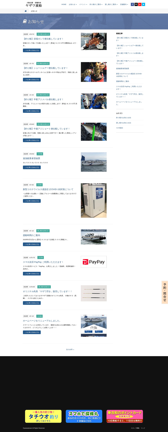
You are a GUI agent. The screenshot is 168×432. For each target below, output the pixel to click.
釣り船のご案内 (96, 4)
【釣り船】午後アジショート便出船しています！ (46, 129)
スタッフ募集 (135, 428)
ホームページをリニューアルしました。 (42, 321)
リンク (143, 428)
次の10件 (69, 349)
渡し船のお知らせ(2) (123, 123)
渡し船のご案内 (111, 4)
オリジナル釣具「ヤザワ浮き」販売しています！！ (47, 291)
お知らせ (73, 4)
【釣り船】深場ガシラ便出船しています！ (43, 39)
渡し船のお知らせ (43, 231)
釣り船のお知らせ (43, 34)
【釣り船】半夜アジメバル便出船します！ (43, 99)
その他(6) (119, 128)
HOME (64, 4)
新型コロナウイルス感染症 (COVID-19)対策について (48, 189)
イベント (83, 4)
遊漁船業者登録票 (31, 158)
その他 (40, 154)
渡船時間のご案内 (31, 235)
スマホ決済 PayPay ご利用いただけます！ (43, 262)
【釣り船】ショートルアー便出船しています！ (45, 68)
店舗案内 (124, 4)
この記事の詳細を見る (31, 50)
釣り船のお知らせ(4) (123, 118)
